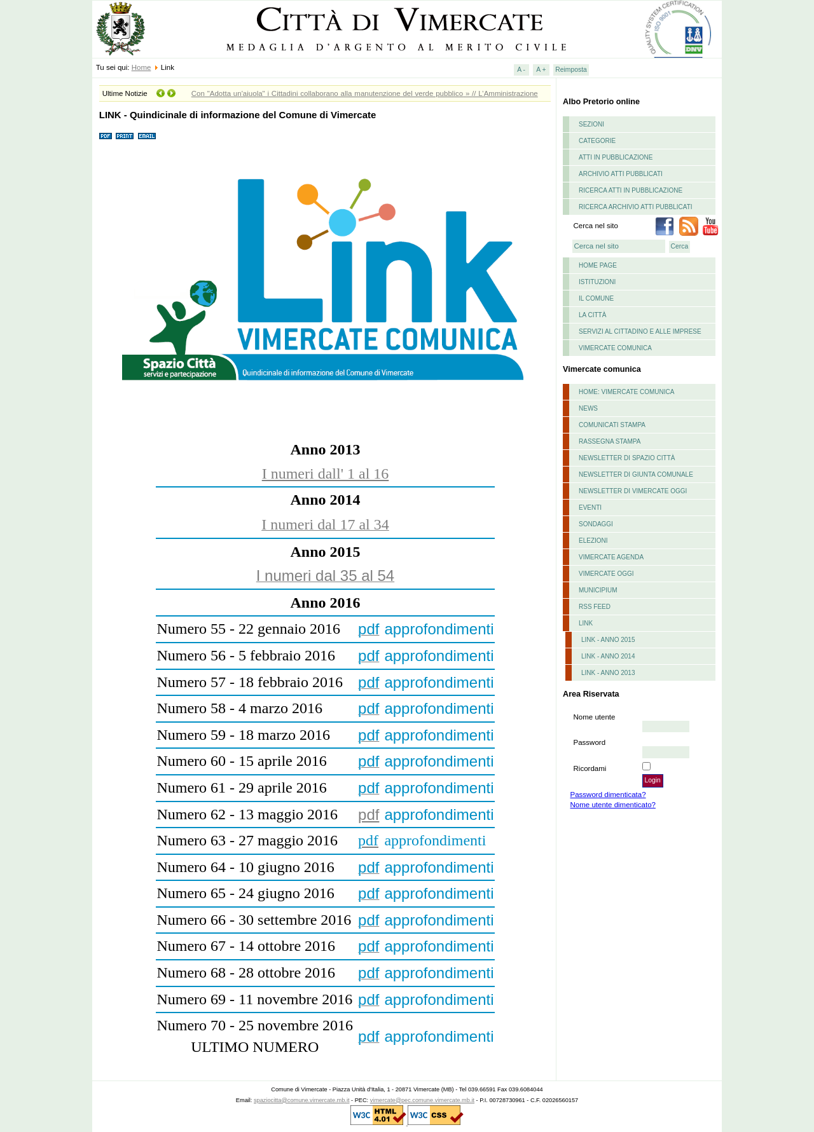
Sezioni (591, 124)
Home (141, 67)
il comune (596, 298)
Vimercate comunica (615, 347)
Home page (598, 265)
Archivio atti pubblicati (621, 173)
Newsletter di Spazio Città (627, 457)
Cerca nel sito (596, 225)
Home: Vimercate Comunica (626, 391)
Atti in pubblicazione (616, 157)
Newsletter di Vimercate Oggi (633, 491)
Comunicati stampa (612, 424)
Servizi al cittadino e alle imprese (640, 331)
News (588, 408)
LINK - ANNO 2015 (608, 639)
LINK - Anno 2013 (608, 672)
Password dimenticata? (608, 794)
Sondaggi (596, 524)
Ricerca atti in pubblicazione (630, 190)
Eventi (590, 507)
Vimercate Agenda (611, 557)
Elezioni (593, 540)
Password (590, 742)
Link (586, 623)
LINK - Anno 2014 (608, 656)
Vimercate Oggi (606, 573)
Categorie (597, 140)
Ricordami (590, 768)
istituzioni (597, 281)
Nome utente (595, 717)
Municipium (598, 590)
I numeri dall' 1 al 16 (325, 473)
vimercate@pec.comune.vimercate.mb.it (422, 1100)
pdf (368, 814)
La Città (592, 314)
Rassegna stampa (609, 441)
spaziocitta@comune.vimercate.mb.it (302, 1100)
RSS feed (594, 606)
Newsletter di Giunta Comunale (636, 474)
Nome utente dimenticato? (613, 804)
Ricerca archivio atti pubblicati (636, 206)
